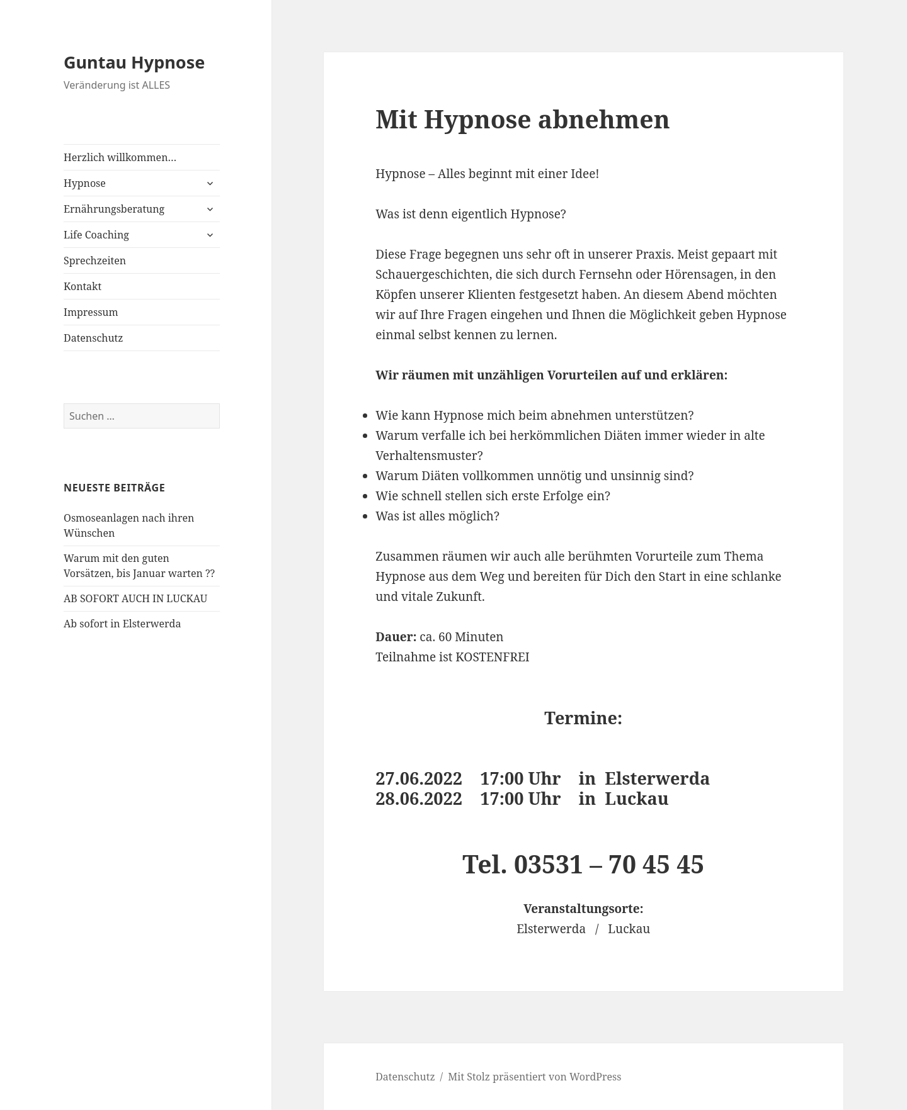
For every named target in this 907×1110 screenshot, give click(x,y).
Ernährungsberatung (114, 209)
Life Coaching (96, 235)
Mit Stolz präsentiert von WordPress (534, 1077)
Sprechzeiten (95, 260)
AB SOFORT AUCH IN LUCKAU (135, 598)
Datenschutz (93, 338)
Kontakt (82, 286)
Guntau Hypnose (134, 62)
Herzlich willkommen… (120, 157)
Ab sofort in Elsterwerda (122, 624)
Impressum (91, 312)
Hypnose (85, 183)
